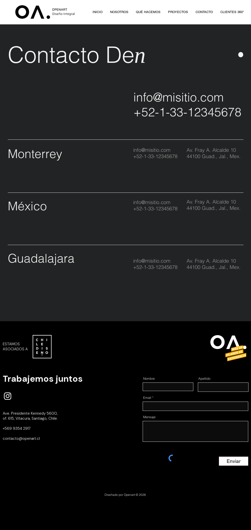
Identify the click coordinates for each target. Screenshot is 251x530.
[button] (232, 12)
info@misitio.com (178, 97)
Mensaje (149, 417)
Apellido (204, 378)
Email (147, 397)
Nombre (149, 378)
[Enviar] (233, 461)
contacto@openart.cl (21, 438)
